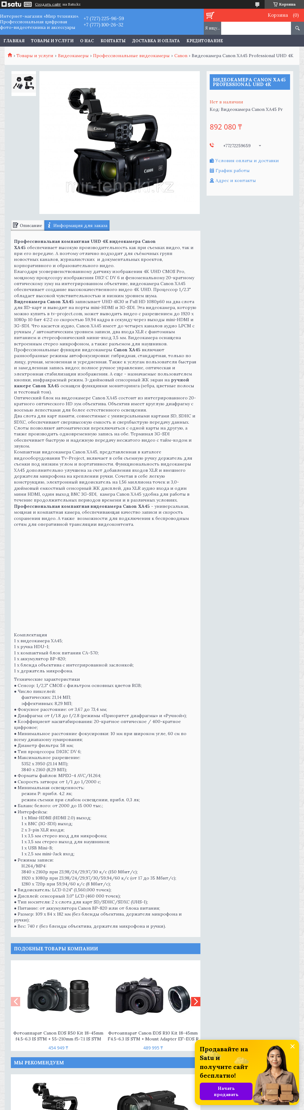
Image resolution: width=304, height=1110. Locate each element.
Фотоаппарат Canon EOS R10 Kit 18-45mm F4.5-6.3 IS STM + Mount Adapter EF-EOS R (153, 1036)
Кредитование (204, 40)
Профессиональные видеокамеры (131, 55)
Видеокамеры (73, 55)
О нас (87, 40)
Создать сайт (48, 4)
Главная (14, 40)
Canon (180, 55)
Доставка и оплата (156, 40)
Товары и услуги (52, 40)
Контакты (113, 40)
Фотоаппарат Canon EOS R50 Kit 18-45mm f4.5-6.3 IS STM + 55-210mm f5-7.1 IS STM (58, 1036)
